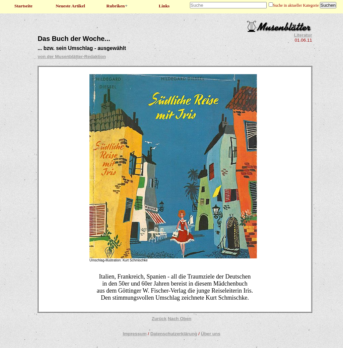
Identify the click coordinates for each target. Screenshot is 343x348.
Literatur (303, 35)
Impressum (134, 333)
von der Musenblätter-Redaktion (72, 56)
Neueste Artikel (70, 5)
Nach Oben (179, 318)
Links (164, 5)
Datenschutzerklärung (173, 333)
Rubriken (117, 5)
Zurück (159, 318)
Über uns (210, 333)
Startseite (23, 5)
